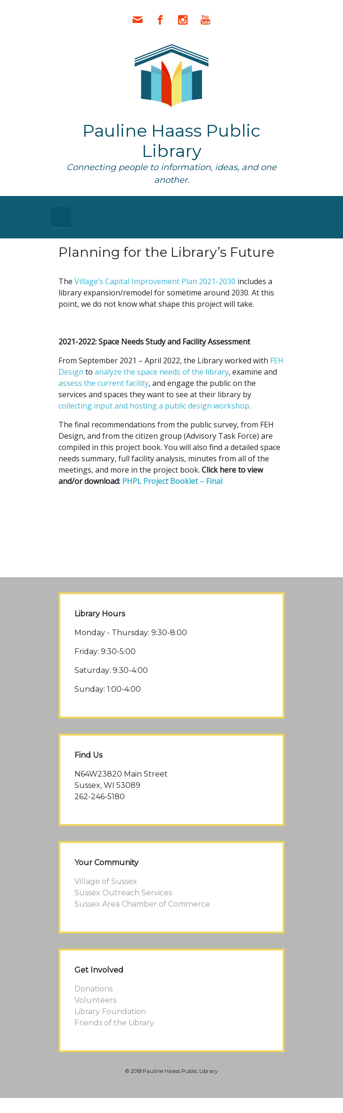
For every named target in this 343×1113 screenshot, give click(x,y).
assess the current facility (103, 383)
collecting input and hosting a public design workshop (153, 406)
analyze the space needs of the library (162, 372)
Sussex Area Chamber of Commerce (142, 904)
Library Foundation (110, 1011)
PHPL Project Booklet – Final (172, 481)
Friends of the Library (114, 1022)
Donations (93, 988)
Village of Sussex (105, 881)
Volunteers (95, 1000)
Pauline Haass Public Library (171, 140)
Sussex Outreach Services (123, 892)
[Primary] (61, 217)
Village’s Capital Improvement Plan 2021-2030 (155, 281)
